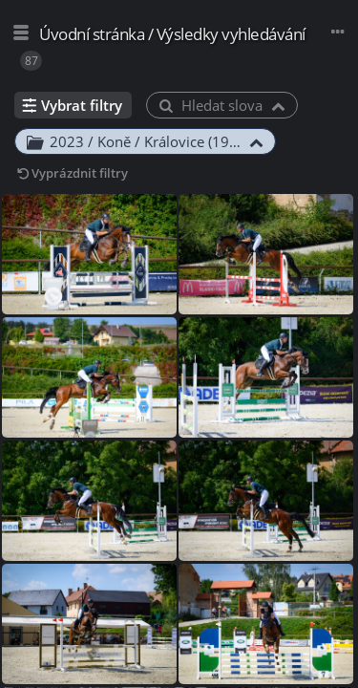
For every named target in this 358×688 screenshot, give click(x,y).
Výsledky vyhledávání (231, 34)
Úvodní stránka (91, 34)
